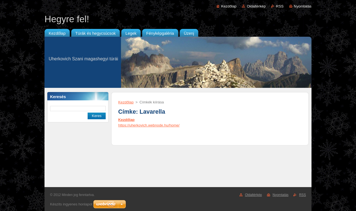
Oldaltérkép (256, 6)
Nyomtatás (303, 6)
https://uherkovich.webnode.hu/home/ (149, 125)
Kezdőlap (228, 6)
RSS (279, 6)
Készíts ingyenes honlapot (71, 204)
